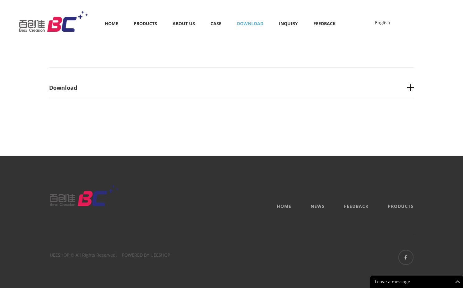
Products (145, 23)
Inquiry (288, 23)
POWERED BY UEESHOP (146, 255)
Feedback (324, 23)
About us (184, 23)
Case (216, 23)
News (318, 206)
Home (111, 23)
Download (250, 23)
